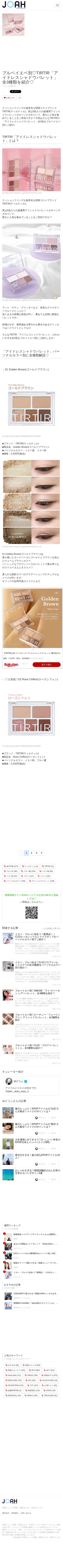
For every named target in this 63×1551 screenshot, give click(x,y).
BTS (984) (34, 1370)
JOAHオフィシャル (21, 1298)
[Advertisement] (28, 53)
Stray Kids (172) (13, 1375)
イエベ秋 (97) (10, 876)
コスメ (5, 86)
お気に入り (9, 98)
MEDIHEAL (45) (13, 1396)
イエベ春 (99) (46, 871)
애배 (15, 1239)
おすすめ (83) (12, 1365)
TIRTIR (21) (48, 866)
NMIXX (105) (31, 1396)
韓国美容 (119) (32, 1390)
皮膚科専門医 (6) (13, 1390)
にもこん (56, 956)
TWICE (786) (31, 1375)
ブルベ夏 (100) (28, 871)
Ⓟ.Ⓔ (15, 1258)
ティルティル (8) (30, 866)
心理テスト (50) (49, 1385)
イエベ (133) (44, 876)
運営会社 (5, 1513)
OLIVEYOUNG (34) (49, 1380)
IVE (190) (30, 1380)
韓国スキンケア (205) (15, 1370)
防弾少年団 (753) (13, 1380)
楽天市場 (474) (11, 866)
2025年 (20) (50, 1390)
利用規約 (14, 1513)
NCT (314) (49, 1370)
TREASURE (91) (49, 1396)
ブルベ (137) (27, 876)
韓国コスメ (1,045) (31, 1365)
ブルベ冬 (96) (10, 871)
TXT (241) (32, 1385)
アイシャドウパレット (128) (41, 881)
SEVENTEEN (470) (14, 1385)
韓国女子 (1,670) (49, 1375)
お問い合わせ (25, 1513)
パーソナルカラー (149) (14, 881)
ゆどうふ (56, 1009)
